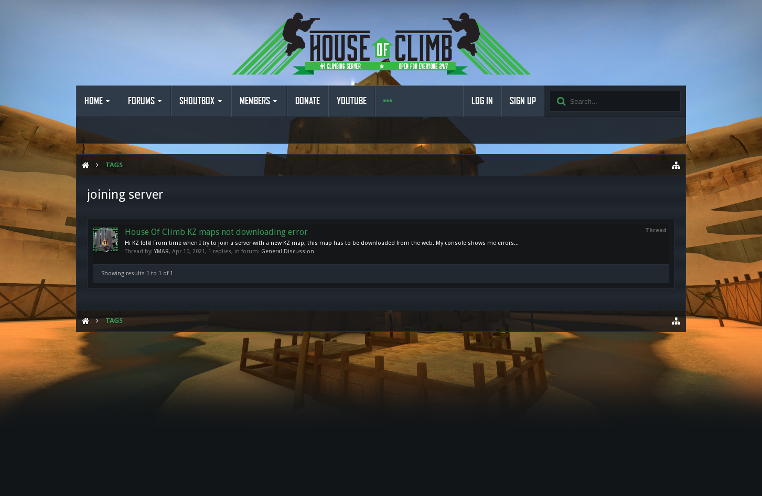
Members (255, 101)
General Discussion (287, 251)
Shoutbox (196, 101)
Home (93, 101)
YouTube (352, 101)
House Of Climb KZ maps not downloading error (216, 232)
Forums (141, 101)
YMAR (161, 251)
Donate (307, 101)
